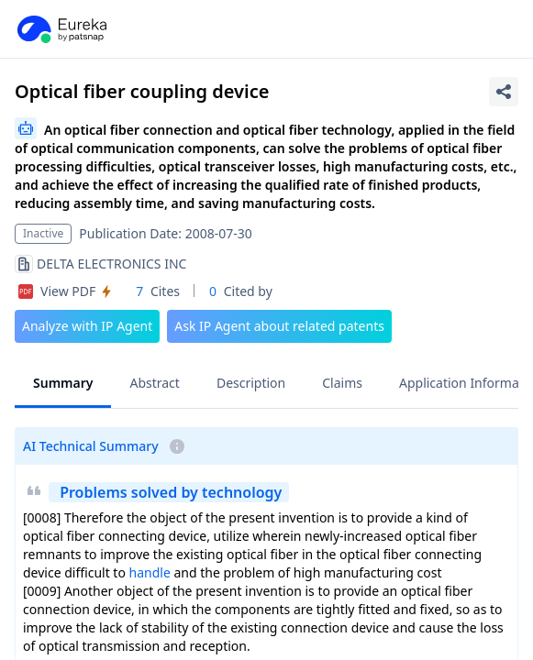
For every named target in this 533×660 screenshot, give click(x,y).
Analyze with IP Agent (87, 326)
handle (150, 572)
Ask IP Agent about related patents (279, 326)
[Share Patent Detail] (503, 91)
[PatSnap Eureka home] (60, 29)
